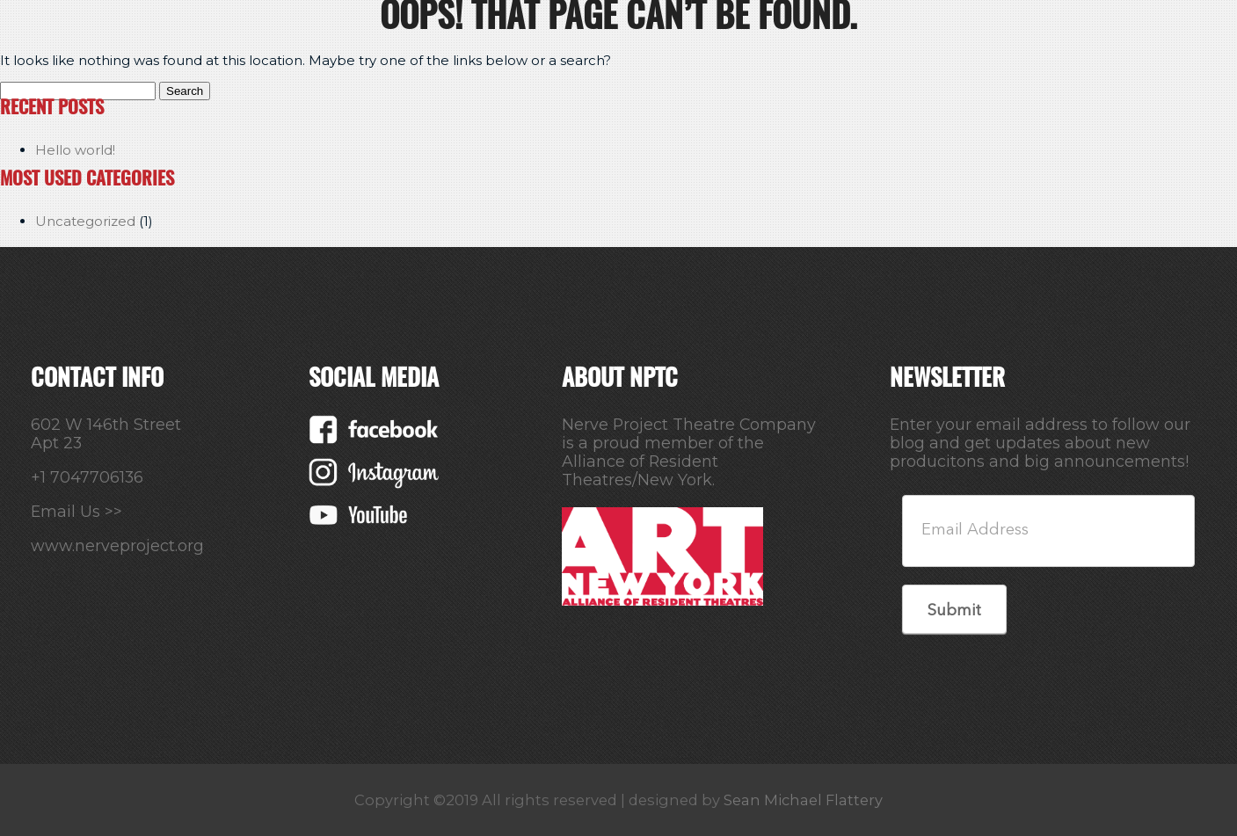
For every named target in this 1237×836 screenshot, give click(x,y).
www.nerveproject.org (117, 545)
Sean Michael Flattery (803, 800)
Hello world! (75, 150)
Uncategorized (85, 221)
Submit (954, 611)
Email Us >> (76, 511)
